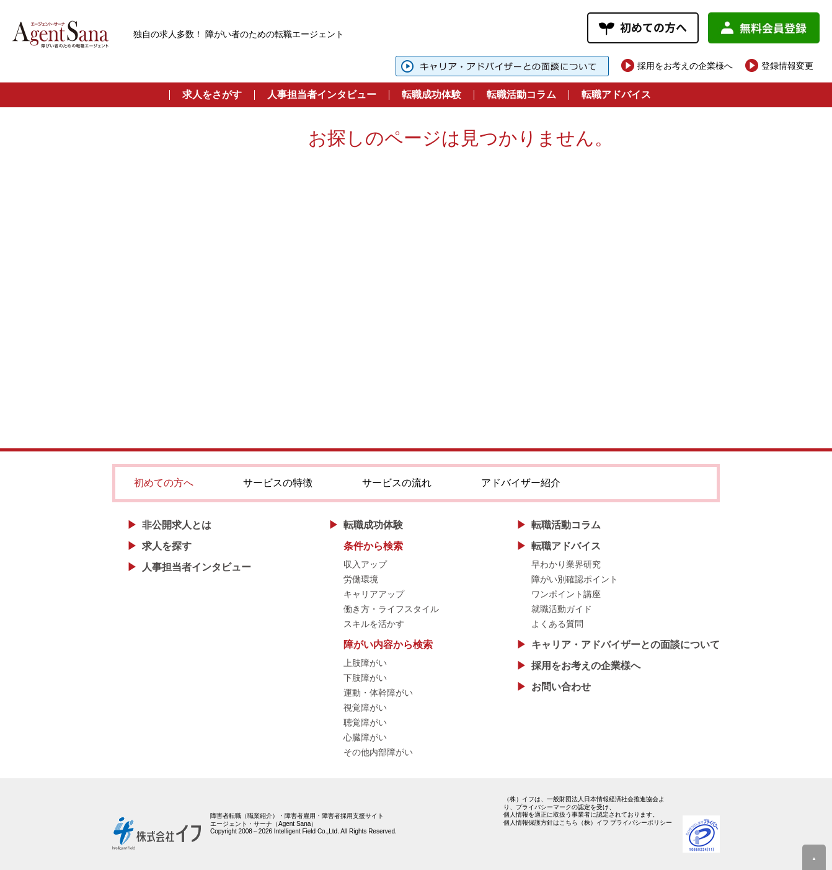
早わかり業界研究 (566, 564)
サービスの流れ (396, 482)
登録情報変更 (787, 66)
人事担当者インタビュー (321, 94)
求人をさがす (212, 94)
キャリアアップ (373, 594)
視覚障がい (365, 707)
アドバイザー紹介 (520, 482)
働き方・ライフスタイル (391, 609)
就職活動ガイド (561, 609)
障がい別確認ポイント (574, 579)
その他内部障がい (378, 752)
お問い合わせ (561, 686)
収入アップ (365, 564)
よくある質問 (557, 624)
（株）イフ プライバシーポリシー (625, 822)
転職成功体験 (431, 94)
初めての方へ (163, 482)
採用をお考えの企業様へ (685, 66)
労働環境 (360, 579)
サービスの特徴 (277, 482)
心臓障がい (365, 737)
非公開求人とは (176, 525)
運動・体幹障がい (378, 693)
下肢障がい (365, 678)
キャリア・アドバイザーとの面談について (625, 644)
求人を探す (167, 546)
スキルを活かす (373, 624)
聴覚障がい (365, 722)
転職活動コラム (521, 94)
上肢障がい (365, 663)
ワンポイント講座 (566, 594)
